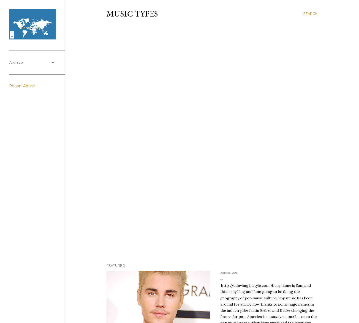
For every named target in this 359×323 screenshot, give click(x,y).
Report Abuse (22, 86)
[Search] (310, 13)
